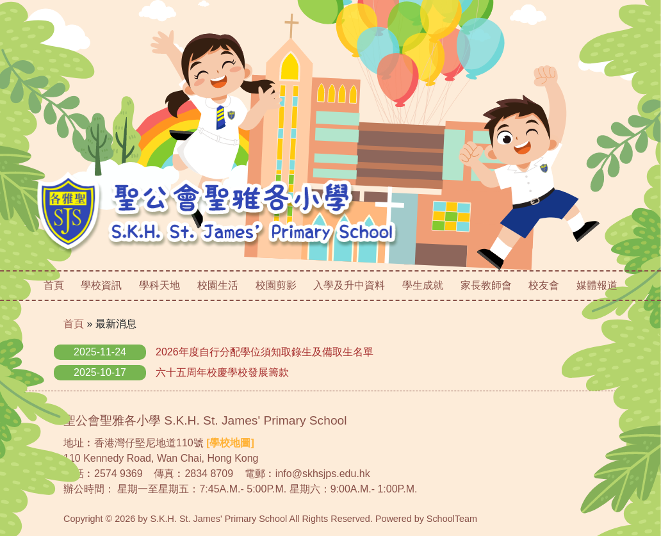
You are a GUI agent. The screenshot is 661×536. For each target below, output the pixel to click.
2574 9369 (118, 473)
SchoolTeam (452, 519)
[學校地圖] (230, 442)
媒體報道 (596, 285)
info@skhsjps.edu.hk (322, 473)
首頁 (54, 285)
